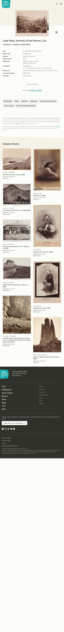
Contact (41, 392)
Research (42, 389)
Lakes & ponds (9, 105)
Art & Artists (7, 393)
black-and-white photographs (26, 105)
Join (3, 406)
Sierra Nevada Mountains (48, 101)
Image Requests (6, 438)
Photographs (8, 101)
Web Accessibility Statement (10, 446)
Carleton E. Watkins (36, 90)
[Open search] (57, 4)
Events (4, 396)
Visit (4, 386)
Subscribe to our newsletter (13, 423)
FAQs (40, 398)
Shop (4, 399)
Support (41, 403)
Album (17, 101)
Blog (4, 403)
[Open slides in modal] (56, 32)
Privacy (4, 443)
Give (4, 409)
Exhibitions (6, 390)
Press (40, 400)
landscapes (33, 101)
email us (17, 123)
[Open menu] (61, 4)
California (24, 101)
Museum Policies (6, 440)
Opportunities (43, 395)
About (41, 386)
